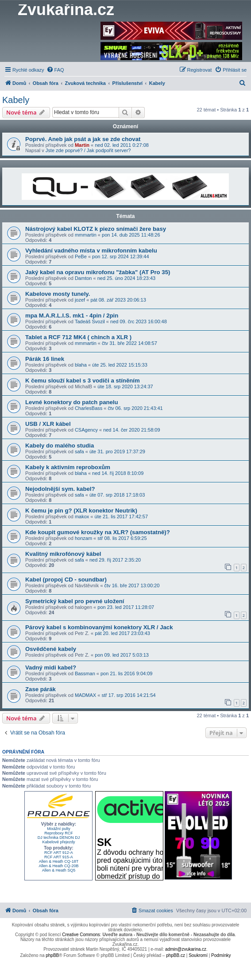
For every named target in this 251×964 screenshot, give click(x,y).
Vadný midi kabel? (50, 667)
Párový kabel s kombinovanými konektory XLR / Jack (99, 627)
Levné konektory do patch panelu (71, 402)
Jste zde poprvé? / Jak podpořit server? (88, 150)
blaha (81, 364)
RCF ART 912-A (58, 852)
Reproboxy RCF (58, 833)
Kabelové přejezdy (58, 842)
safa (79, 451)
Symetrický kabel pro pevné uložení (74, 601)
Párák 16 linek (44, 359)
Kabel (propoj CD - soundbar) (66, 579)
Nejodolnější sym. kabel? (60, 489)
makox (82, 516)
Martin (82, 145)
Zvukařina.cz (66, 9)
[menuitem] (55, 70)
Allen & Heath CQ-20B (58, 866)
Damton (83, 278)
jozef (80, 299)
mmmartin (86, 234)
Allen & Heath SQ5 (59, 870)
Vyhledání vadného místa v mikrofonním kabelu (91, 250)
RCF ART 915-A (58, 857)
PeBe (81, 256)
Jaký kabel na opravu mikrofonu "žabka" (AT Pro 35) (97, 272)
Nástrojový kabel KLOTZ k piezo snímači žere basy (95, 229)
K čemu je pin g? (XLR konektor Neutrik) (81, 510)
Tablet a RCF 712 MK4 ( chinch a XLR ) (78, 337)
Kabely (15, 100)
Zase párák (40, 689)
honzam (83, 538)
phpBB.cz (175, 955)
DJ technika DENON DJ (59, 837)
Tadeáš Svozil (90, 321)
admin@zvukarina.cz (185, 949)
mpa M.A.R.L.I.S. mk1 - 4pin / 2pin (71, 315)
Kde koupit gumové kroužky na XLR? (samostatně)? (97, 532)
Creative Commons (81, 934)
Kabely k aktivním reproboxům (67, 467)
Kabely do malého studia (59, 445)
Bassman (85, 673)
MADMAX (85, 695)
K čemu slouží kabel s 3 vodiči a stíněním (82, 380)
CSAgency (86, 429)
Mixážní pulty (58, 828)
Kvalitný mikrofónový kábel (63, 554)
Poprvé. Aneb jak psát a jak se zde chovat (82, 139)
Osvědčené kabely (50, 649)
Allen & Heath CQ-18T (59, 861)
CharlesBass (88, 408)
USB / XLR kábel (48, 424)
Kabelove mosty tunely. (57, 294)
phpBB (52, 955)
